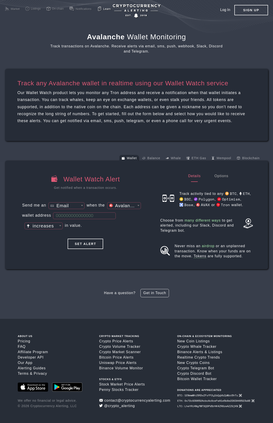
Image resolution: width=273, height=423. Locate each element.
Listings (215, 352)
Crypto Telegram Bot (195, 368)
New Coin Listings (193, 341)
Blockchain (248, 158)
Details (194, 176)
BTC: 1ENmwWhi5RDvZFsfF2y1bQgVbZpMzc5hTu (209, 395)
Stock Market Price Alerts (122, 384)
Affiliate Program (33, 352)
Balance (151, 158)
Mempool (221, 158)
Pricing (24, 341)
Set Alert (85, 244)
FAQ (22, 346)
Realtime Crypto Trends (198, 357)
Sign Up (251, 10)
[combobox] (66, 205)
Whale (173, 158)
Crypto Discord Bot (194, 373)
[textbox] (66, 206)
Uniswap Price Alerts (118, 363)
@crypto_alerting (117, 406)
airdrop (208, 246)
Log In (225, 10)
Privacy (40, 373)
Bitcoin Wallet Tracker (197, 379)
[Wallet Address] (84, 215)
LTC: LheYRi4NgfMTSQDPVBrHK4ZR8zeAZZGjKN (209, 406)
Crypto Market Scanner (120, 352)
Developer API (31, 357)
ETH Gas (196, 158)
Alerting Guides (32, 368)
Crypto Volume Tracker (119, 346)
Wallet (129, 158)
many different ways (202, 220)
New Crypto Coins (193, 363)
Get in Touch (154, 293)
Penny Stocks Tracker (119, 390)
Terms (23, 373)
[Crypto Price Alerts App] (136, 11)
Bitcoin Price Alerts (116, 357)
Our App (25, 363)
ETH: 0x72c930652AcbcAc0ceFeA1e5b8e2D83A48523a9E (215, 401)
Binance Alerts (190, 352)
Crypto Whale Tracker (197, 346)
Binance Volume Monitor (121, 368)
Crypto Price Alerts (116, 341)
